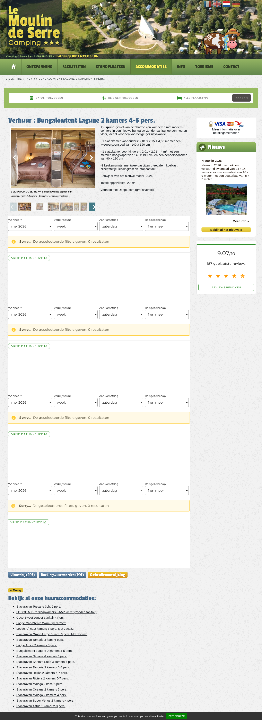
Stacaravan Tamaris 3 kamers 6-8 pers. (43, 667)
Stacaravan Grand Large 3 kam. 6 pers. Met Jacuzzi (51, 634)
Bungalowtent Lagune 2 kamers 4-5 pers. (44, 650)
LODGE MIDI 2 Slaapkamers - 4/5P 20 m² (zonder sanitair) (56, 612)
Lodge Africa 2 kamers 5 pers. (36, 645)
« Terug (15, 590)
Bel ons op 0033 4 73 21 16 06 (77, 56)
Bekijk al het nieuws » (226, 229)
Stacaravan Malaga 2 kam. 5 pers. (39, 684)
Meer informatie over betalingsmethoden (226, 131)
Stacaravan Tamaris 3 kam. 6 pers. (40, 639)
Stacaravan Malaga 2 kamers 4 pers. (41, 695)
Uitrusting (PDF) (22, 575)
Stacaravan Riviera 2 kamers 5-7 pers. (42, 678)
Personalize (176, 716)
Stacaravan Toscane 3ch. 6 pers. (38, 606)
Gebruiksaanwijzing (107, 574)
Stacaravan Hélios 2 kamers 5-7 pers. (42, 673)
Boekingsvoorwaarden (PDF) (62, 575)
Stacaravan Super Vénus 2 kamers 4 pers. (45, 700)
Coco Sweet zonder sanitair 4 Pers (40, 617)
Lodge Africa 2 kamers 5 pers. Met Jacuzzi (45, 628)
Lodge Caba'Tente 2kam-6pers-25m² (41, 623)
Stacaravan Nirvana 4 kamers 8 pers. (41, 656)
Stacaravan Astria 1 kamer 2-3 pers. (40, 706)
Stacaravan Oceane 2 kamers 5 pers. (41, 689)
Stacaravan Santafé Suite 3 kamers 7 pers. (45, 661)
